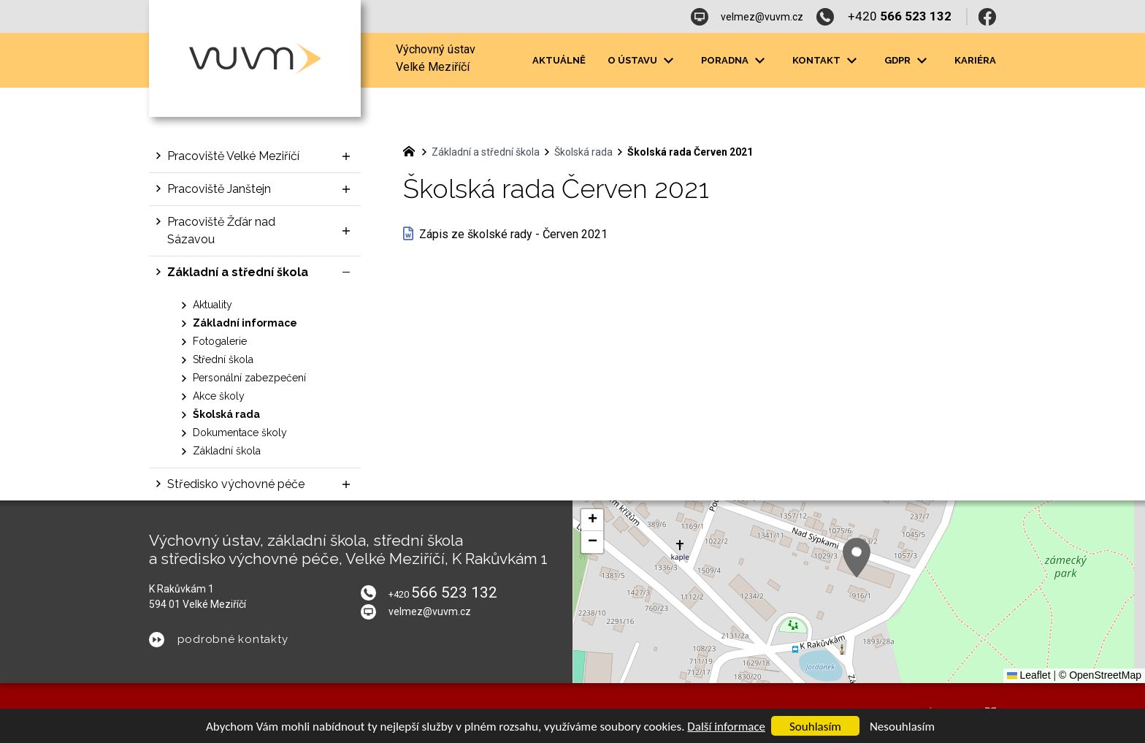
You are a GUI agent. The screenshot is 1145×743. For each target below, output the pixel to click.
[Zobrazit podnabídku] (668, 61)
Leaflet (1029, 675)
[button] (856, 558)
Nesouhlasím (902, 726)
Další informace (726, 726)
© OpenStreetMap (1100, 675)
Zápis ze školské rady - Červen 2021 (513, 234)
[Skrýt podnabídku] (346, 272)
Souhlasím (815, 726)
